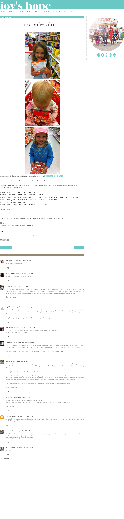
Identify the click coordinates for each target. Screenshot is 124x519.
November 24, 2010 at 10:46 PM (25, 416)
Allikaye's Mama (11, 327)
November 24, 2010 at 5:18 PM (22, 397)
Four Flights (9, 260)
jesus (10, 17)
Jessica (8, 361)
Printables (69, 12)
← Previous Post (6, 247)
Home (2, 12)
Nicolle (2, 185)
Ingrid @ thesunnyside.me (14, 307)
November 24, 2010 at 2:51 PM (24, 273)
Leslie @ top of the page (13, 342)
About (12, 12)
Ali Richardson (10, 273)
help (6, 17)
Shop (21, 12)
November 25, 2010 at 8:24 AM (24, 447)
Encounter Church (51, 12)
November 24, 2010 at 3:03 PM (19, 286)
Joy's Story (32, 12)
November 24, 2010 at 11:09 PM (21, 431)
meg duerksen (10, 447)
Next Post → (79, 247)
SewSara (8, 431)
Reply (7, 268)
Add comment (5, 458)
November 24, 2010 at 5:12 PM (31, 342)
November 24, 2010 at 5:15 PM (19, 361)
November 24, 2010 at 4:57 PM (32, 307)
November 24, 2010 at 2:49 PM (22, 260)
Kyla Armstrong (11, 416)
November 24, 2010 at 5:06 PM (26, 327)
